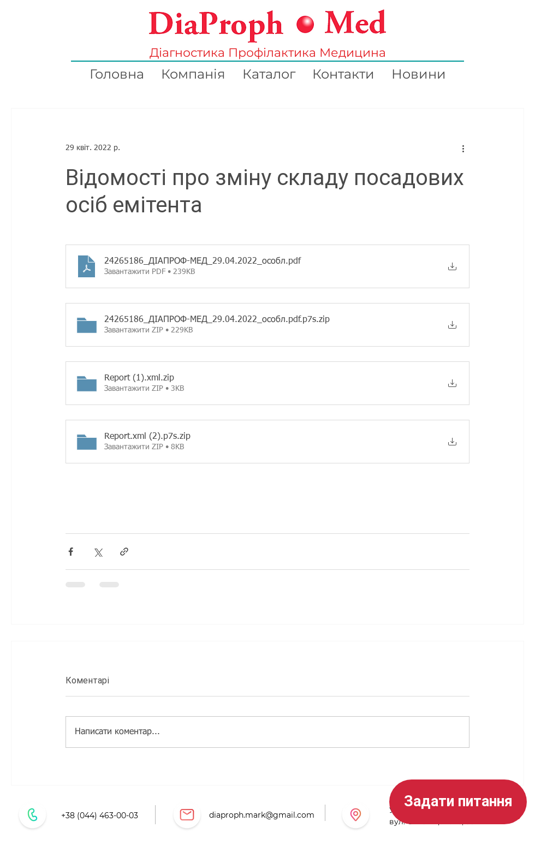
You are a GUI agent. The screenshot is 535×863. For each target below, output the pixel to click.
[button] (458, 801)
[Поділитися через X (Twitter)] (97, 551)
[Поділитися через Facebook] (71, 551)
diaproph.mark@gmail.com (261, 815)
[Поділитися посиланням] (124, 551)
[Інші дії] (462, 147)
